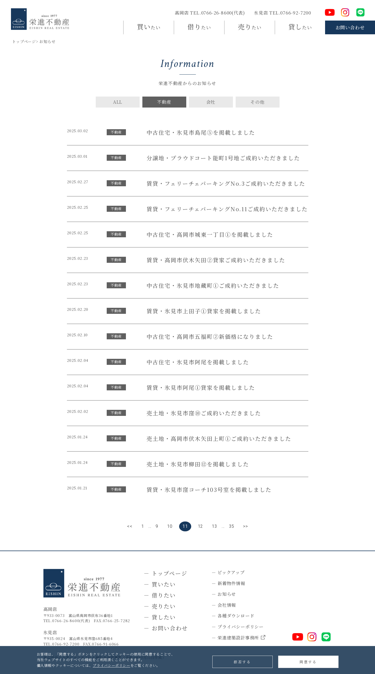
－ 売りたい (160, 606)
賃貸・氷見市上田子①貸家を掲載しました (203, 311)
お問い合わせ (350, 27)
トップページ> (25, 41)
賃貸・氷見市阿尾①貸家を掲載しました (200, 387)
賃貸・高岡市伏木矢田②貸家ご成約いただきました (215, 260)
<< (129, 526)
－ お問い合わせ (166, 628)
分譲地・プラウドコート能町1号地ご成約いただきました (223, 158)
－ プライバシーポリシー (238, 627)
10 (170, 526)
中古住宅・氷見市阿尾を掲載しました (197, 362)
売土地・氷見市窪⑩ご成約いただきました (203, 413)
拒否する (242, 661)
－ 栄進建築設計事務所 (238, 637)
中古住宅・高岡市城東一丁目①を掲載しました (209, 234)
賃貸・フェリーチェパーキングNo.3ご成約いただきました (225, 183)
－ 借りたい (160, 595)
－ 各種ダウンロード (233, 616)
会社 (211, 102)
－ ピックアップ (228, 572)
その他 (257, 102)
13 (214, 526)
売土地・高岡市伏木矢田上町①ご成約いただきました (218, 438)
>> (245, 526)
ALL (117, 102)
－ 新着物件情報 (228, 583)
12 (200, 526)
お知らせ (47, 41)
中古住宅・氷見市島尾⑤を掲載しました (200, 132)
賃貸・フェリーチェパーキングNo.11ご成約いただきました (227, 209)
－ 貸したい (160, 617)
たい (148, 26)
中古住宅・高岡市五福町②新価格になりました (209, 336)
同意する (308, 661)
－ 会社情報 (224, 605)
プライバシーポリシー (111, 665)
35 (232, 526)
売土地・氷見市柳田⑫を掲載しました (197, 464)
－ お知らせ (224, 594)
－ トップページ (165, 573)
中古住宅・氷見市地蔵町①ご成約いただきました (212, 285)
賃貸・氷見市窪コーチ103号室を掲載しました (209, 489)
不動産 (164, 102)
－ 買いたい (160, 584)
